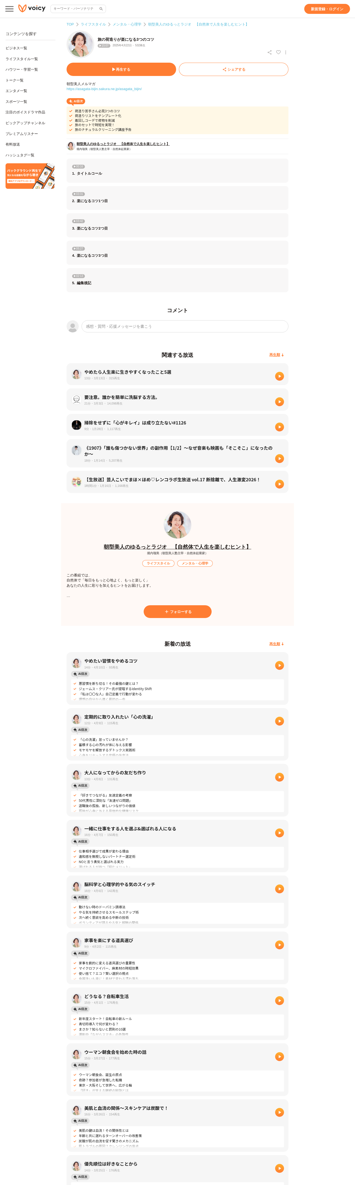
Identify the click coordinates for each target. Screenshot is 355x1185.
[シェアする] (233, 69)
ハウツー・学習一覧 (22, 69)
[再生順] (277, 355)
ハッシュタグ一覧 (20, 155)
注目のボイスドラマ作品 (25, 112)
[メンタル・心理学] (195, 563)
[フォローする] (178, 611)
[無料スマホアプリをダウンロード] (30, 176)
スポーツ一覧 (16, 102)
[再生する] (121, 69)
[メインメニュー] (9, 8)
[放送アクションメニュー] (285, 52)
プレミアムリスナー (22, 134)
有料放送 (13, 144)
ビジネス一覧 (16, 48)
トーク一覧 (15, 80)
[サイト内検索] (100, 9)
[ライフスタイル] (158, 563)
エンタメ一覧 (16, 91)
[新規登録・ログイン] (327, 9)
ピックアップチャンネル (25, 123)
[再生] (279, 376)
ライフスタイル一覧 (22, 59)
